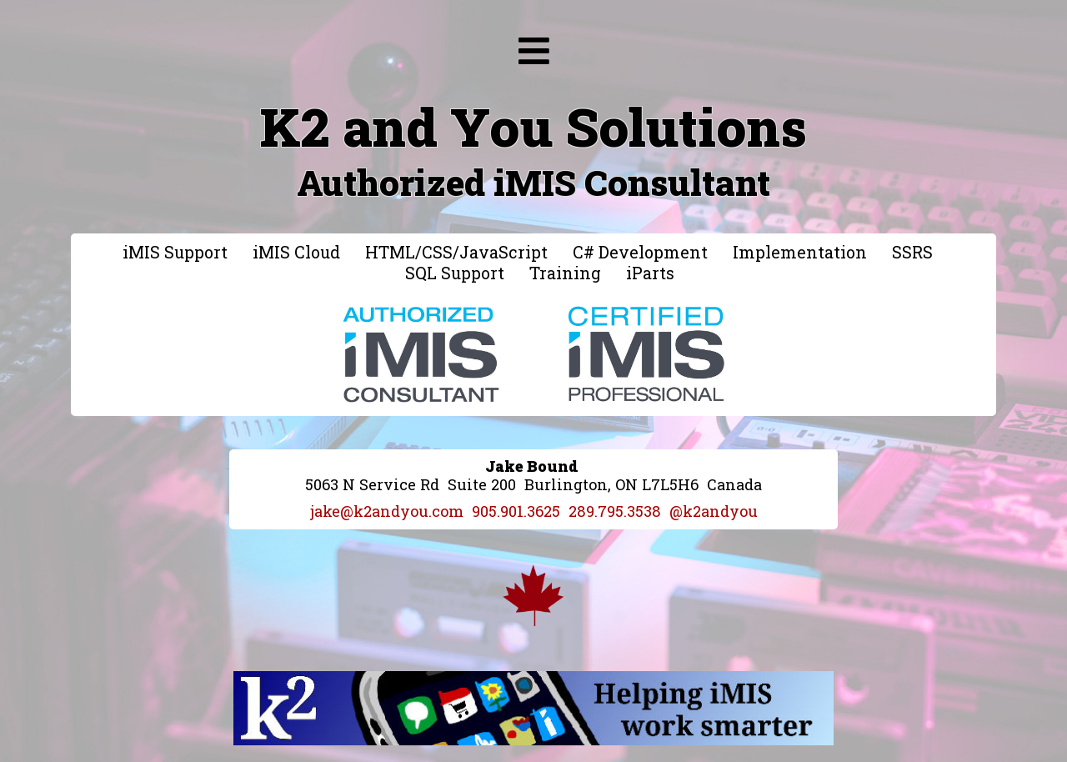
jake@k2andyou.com (386, 511)
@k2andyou (713, 511)
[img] (533, 50)
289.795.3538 (615, 511)
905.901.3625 (516, 511)
